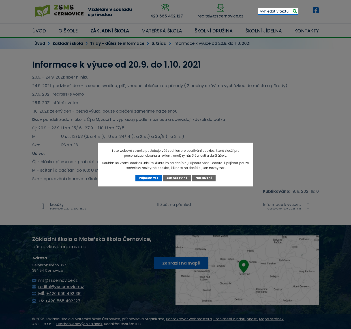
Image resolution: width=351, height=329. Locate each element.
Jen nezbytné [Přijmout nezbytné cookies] (177, 178)
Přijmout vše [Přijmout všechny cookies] (148, 178)
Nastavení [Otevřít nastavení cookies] (204, 178)
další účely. (218, 155)
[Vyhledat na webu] (278, 11)
